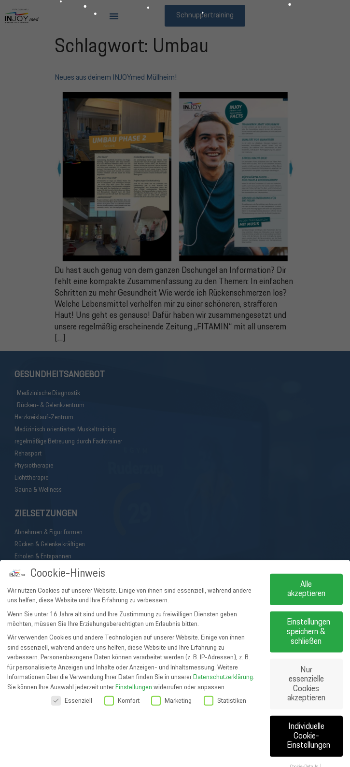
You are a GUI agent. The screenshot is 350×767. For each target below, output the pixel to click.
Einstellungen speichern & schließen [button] (308, 711)
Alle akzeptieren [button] (306, 668)
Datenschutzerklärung (223, 757)
